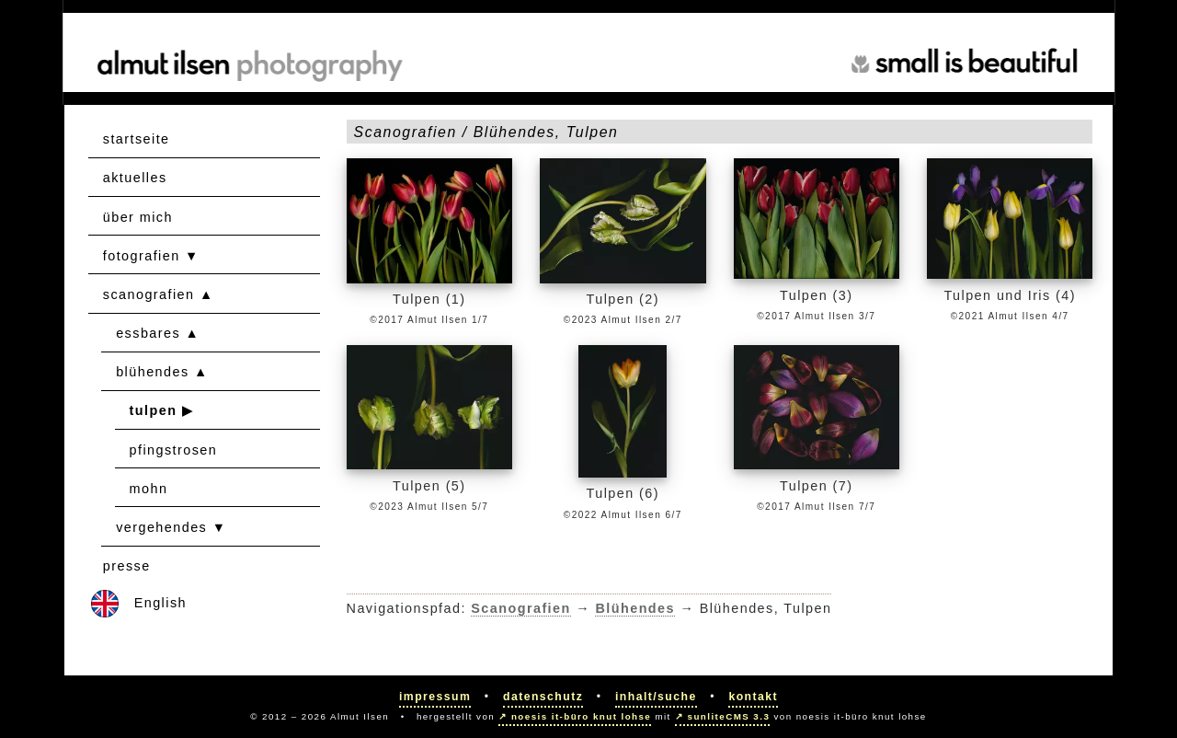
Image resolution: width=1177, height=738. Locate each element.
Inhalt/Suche (656, 696)
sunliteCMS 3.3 (729, 716)
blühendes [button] (152, 371)
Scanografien (520, 608)
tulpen (153, 410)
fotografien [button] (141, 255)
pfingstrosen (174, 450)
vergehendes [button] (161, 527)
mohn (149, 488)
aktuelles (135, 177)
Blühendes (635, 608)
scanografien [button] (149, 294)
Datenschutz (543, 696)
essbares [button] (148, 333)
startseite (136, 139)
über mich (138, 217)
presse (127, 566)
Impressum (435, 696)
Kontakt (753, 696)
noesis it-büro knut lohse (581, 716)
